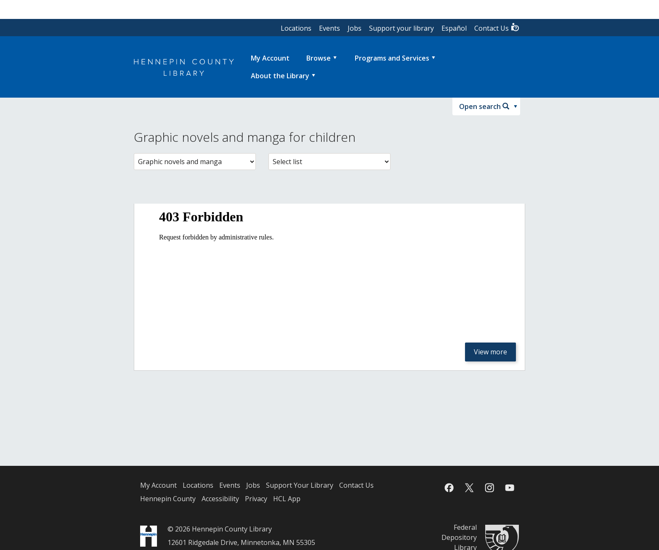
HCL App (286, 498)
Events (329, 28)
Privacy (256, 498)
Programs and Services (392, 58)
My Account (158, 485)
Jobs (354, 28)
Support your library (401, 28)
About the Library (280, 75)
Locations (296, 28)
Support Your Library (299, 485)
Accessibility (220, 498)
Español (454, 28)
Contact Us (497, 27)
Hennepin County (168, 498)
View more (490, 351)
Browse (318, 58)
